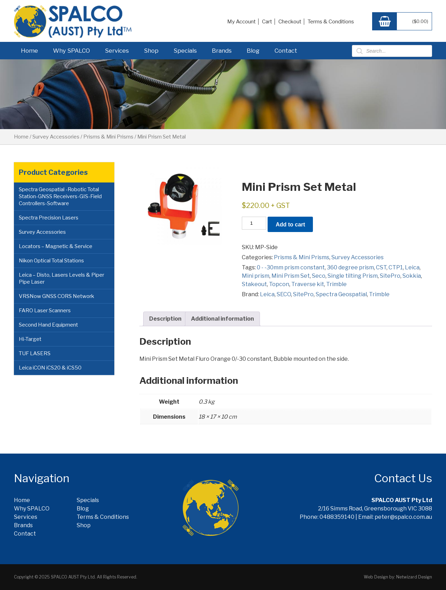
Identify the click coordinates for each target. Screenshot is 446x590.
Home (29, 50)
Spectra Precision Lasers (48, 218)
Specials (185, 50)
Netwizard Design (414, 577)
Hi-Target (30, 339)
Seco (318, 275)
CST (381, 267)
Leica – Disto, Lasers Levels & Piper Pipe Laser (61, 278)
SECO (284, 294)
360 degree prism (350, 267)
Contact (286, 50)
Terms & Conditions (331, 21)
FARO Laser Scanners (45, 310)
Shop (151, 50)
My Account (241, 21)
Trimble (336, 284)
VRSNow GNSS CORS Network (56, 296)
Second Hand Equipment (48, 325)
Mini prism (255, 275)
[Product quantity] (254, 223)
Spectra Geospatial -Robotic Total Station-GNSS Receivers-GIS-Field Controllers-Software (60, 196)
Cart (267, 21)
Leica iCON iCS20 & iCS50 (50, 368)
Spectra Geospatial (341, 294)
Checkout (289, 21)
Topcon (279, 284)
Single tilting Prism (353, 275)
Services (117, 50)
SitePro (390, 275)
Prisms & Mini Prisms (108, 137)
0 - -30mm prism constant (291, 267)
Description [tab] (165, 318)
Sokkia (411, 275)
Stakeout (254, 284)
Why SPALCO (71, 50)
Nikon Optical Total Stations (51, 260)
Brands (222, 50)
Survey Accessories (55, 137)
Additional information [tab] (222, 318)
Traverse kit (307, 284)
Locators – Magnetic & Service (55, 246)
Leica (412, 267)
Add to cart (290, 224)
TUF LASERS (35, 353)
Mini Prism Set (290, 275)
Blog (253, 50)
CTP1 (396, 267)
